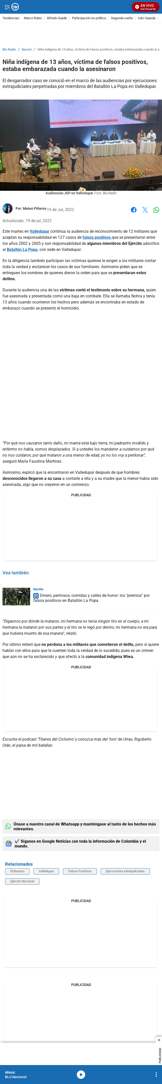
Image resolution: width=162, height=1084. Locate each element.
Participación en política (89, 18)
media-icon (81, 1074)
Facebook (134, 210)
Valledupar (40, 231)
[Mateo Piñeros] (34, 208)
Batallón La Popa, (22, 249)
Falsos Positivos (80, 871)
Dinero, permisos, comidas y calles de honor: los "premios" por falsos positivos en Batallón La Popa (91, 598)
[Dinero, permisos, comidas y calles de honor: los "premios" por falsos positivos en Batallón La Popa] (16, 596)
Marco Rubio (33, 18)
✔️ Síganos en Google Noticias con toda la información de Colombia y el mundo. (75, 844)
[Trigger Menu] (7, 7)
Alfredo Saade (57, 18)
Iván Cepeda (146, 18)
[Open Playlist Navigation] (156, 1074)
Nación (27, 49)
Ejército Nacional (22, 881)
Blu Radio (9, 49)
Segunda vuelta (122, 18)
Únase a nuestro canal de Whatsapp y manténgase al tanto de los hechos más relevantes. (80, 826)
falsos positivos (97, 237)
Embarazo (17, 871)
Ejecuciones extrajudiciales (125, 871)
